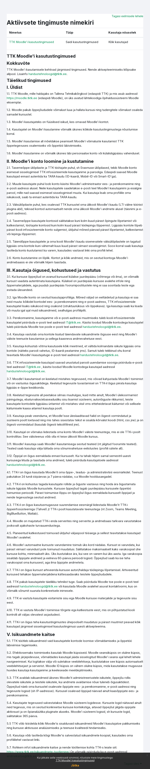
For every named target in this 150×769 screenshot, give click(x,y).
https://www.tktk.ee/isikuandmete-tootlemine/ (38, 752)
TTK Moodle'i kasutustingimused (75, 760)
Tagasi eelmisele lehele (127, 16)
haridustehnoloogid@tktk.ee (48, 74)
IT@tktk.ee (73, 322)
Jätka (75, 765)
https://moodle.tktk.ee (22, 98)
